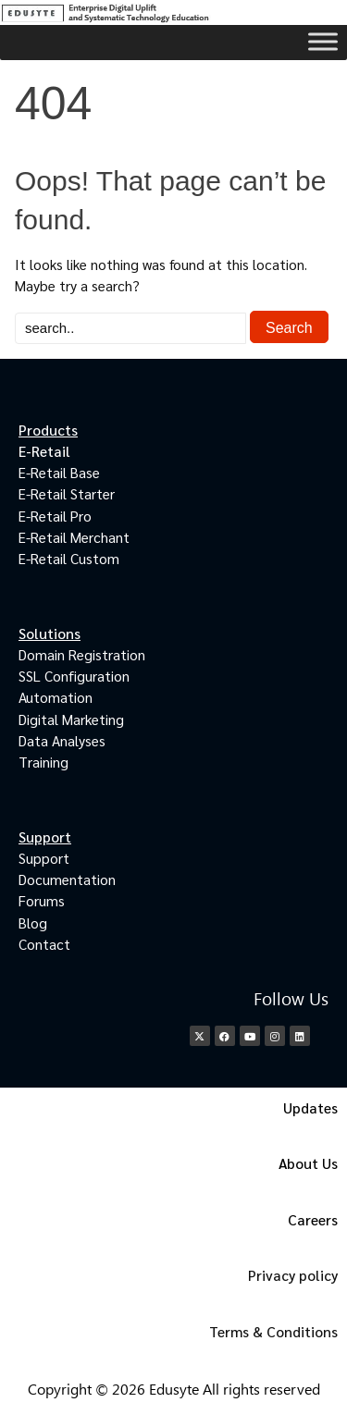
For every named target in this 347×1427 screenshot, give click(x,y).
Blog (33, 922)
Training (43, 761)
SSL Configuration (74, 675)
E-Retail (44, 451)
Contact (44, 943)
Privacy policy (293, 1275)
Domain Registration (82, 654)
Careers (313, 1219)
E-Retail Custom (69, 558)
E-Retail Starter (67, 493)
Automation (56, 697)
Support (44, 857)
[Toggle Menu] (323, 41)
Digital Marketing (71, 719)
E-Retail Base (59, 472)
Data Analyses (62, 740)
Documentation (67, 879)
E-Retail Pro (55, 515)
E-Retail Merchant (74, 537)
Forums (42, 900)
